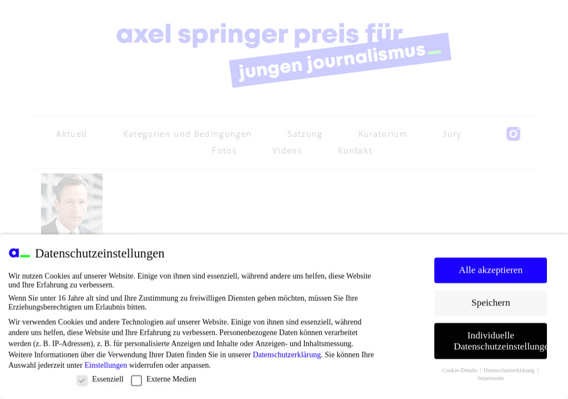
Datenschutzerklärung (287, 358)
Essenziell (100, 382)
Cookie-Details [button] (460, 373)
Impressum (491, 381)
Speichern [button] (490, 305)
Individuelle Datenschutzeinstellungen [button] (500, 343)
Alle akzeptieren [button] (491, 272)
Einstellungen (105, 368)
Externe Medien (163, 382)
